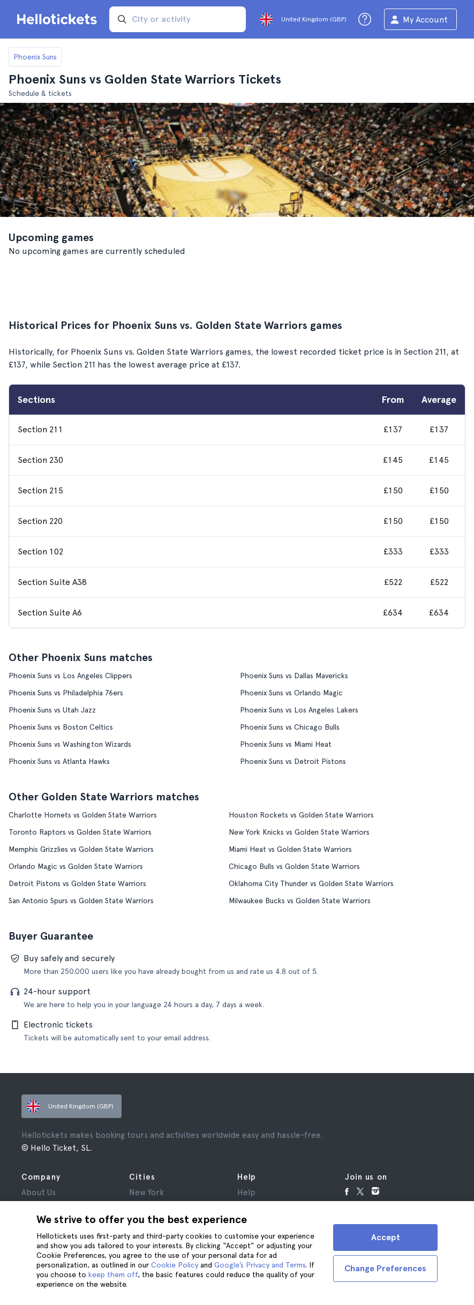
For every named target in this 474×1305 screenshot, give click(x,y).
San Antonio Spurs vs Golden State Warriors (81, 900)
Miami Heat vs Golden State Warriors (290, 849)
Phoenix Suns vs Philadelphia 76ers (66, 692)
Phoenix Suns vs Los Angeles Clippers (70, 675)
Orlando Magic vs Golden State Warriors (76, 866)
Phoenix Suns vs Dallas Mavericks (294, 675)
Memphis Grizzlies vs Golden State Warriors (81, 849)
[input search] (177, 19)
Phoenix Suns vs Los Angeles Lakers (299, 710)
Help (246, 1192)
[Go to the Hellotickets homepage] (59, 19)
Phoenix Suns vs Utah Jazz (52, 710)
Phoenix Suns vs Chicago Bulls (290, 727)
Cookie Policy (174, 1265)
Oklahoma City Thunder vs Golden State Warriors (311, 883)
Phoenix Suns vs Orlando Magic (291, 692)
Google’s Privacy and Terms (259, 1265)
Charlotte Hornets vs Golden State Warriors (83, 815)
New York (146, 1192)
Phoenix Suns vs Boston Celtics (61, 727)
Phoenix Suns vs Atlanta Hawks (59, 761)
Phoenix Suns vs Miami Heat (286, 744)
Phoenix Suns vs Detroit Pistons (293, 761)
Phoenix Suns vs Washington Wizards (70, 744)
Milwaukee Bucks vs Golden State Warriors (300, 900)
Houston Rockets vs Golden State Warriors (301, 815)
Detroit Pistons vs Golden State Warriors (77, 883)
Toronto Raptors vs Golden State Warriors (80, 832)
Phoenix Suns (35, 56)
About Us (38, 1192)
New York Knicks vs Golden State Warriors (299, 832)
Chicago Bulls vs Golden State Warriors (294, 866)
